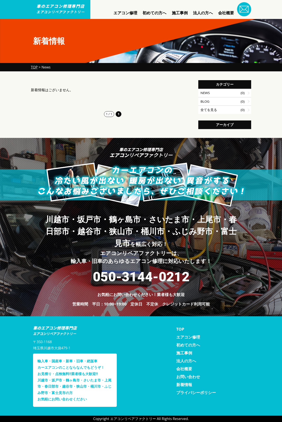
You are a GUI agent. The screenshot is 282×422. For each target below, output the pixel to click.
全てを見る (208, 109)
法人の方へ (203, 12)
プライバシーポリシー (196, 392)
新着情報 (184, 384)
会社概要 (226, 12)
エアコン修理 (125, 12)
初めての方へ (154, 12)
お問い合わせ (188, 376)
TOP (180, 329)
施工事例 (180, 12)
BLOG (205, 101)
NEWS (205, 93)
